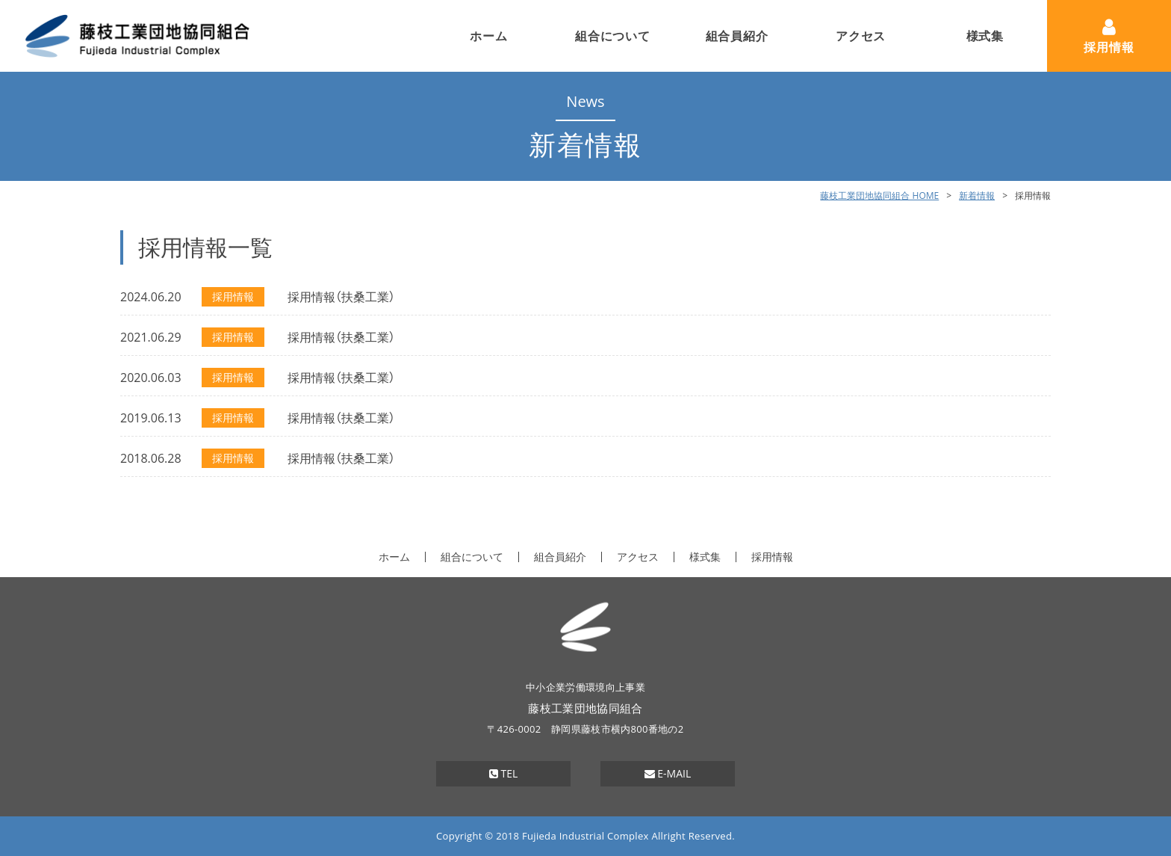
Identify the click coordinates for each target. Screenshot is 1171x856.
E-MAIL (668, 773)
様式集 (985, 36)
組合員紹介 (737, 36)
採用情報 (1109, 47)
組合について (612, 36)
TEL (503, 773)
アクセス (861, 36)
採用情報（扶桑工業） (341, 297)
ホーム (488, 36)
